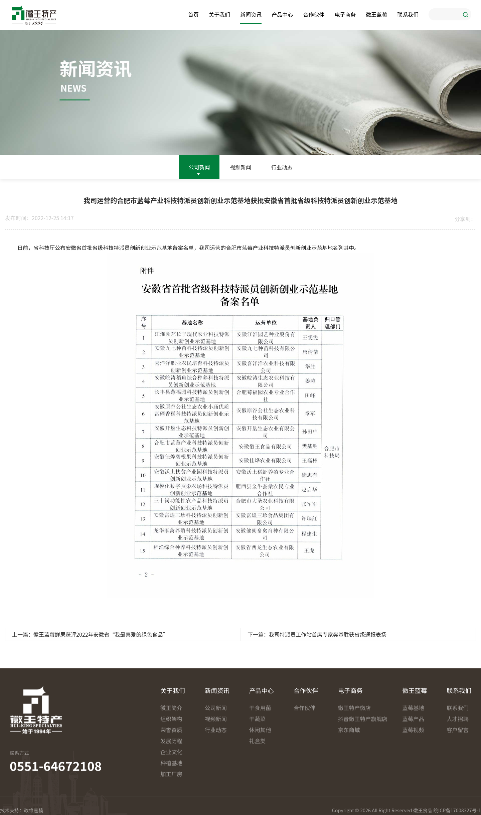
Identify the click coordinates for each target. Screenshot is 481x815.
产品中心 (282, 14)
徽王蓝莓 (376, 14)
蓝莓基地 (413, 796)
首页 (193, 14)
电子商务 (345, 14)
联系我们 (408, 14)
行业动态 (282, 175)
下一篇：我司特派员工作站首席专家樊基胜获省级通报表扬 (317, 645)
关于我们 (219, 14)
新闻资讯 (251, 14)
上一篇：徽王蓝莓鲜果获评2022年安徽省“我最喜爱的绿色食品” (90, 645)
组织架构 (171, 807)
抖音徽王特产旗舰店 (360, 807)
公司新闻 (199, 168)
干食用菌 (260, 796)
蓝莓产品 (413, 807)
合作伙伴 (313, 14)
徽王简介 (171, 796)
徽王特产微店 (354, 796)
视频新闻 (240, 170)
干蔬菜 (257, 807)
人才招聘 (458, 807)
